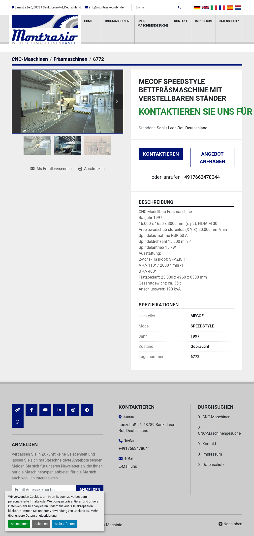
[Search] (155, 7)
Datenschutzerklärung (41, 515)
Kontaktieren (161, 154)
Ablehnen (41, 524)
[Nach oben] (230, 524)
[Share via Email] (51, 169)
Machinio (114, 525)
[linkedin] (59, 410)
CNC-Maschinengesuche (153, 23)
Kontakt (180, 21)
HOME (88, 21)
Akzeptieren (19, 524)
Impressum (204, 21)
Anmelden (89, 489)
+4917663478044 (201, 177)
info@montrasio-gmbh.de (106, 7)
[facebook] (31, 410)
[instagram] (73, 410)
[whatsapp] (18, 422)
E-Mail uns (128, 466)
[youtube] (45, 410)
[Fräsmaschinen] (70, 59)
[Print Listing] (91, 169)
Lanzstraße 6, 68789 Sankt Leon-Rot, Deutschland (48, 7)
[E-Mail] (44, 490)
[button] (118, 29)
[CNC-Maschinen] (30, 59)
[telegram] (87, 410)
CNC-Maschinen (117, 21)
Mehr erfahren (65, 524)
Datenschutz (229, 21)
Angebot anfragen (212, 157)
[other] (18, 410)
